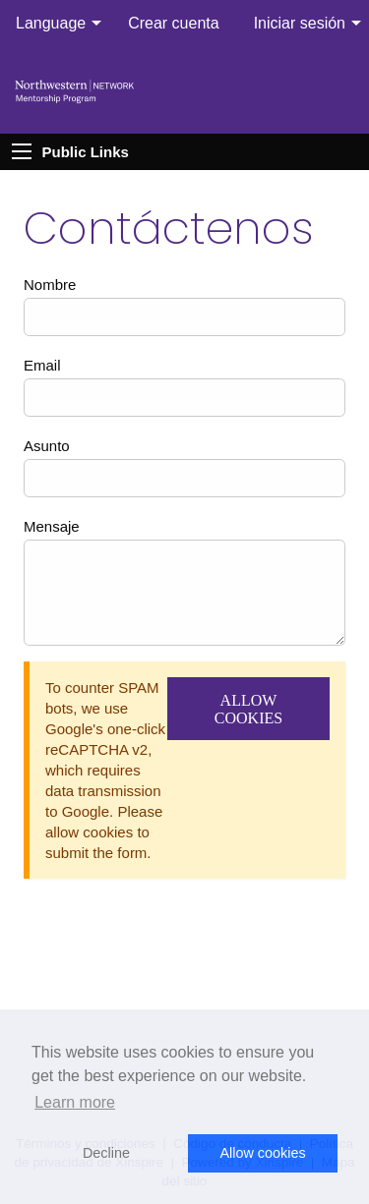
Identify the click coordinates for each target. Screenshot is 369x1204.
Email (42, 365)
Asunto (47, 445)
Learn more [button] (74, 1102)
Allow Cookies (248, 709)
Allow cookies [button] (262, 1153)
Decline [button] (106, 1153)
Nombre (50, 284)
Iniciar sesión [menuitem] (299, 23)
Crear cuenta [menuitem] (173, 23)
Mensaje (52, 526)
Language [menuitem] (51, 23)
